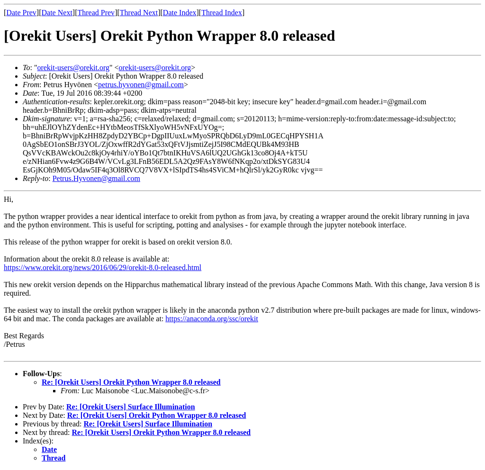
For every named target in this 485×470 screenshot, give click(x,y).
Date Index (180, 13)
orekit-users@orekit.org (73, 67)
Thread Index (221, 13)
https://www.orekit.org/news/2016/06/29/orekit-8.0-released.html (102, 267)
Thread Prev (96, 13)
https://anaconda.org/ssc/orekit (211, 319)
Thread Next (139, 13)
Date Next (57, 13)
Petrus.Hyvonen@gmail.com (96, 178)
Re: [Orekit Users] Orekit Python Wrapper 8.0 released (131, 382)
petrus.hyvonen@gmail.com (141, 85)
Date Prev (21, 13)
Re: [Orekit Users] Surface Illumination (130, 407)
